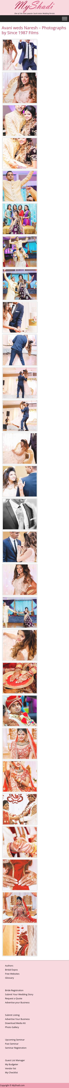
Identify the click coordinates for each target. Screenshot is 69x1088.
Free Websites (12, 973)
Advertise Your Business (17, 1019)
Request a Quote (13, 998)
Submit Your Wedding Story (19, 994)
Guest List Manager (15, 1060)
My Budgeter (11, 1064)
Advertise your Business (17, 1002)
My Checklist (11, 1072)
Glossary (9, 977)
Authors (9, 965)
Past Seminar (12, 1043)
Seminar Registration (15, 1047)
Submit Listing (12, 1014)
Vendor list (10, 1068)
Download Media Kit (15, 1023)
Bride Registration (14, 990)
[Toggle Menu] (64, 18)
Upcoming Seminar (15, 1039)
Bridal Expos (11, 969)
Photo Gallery (12, 1027)
